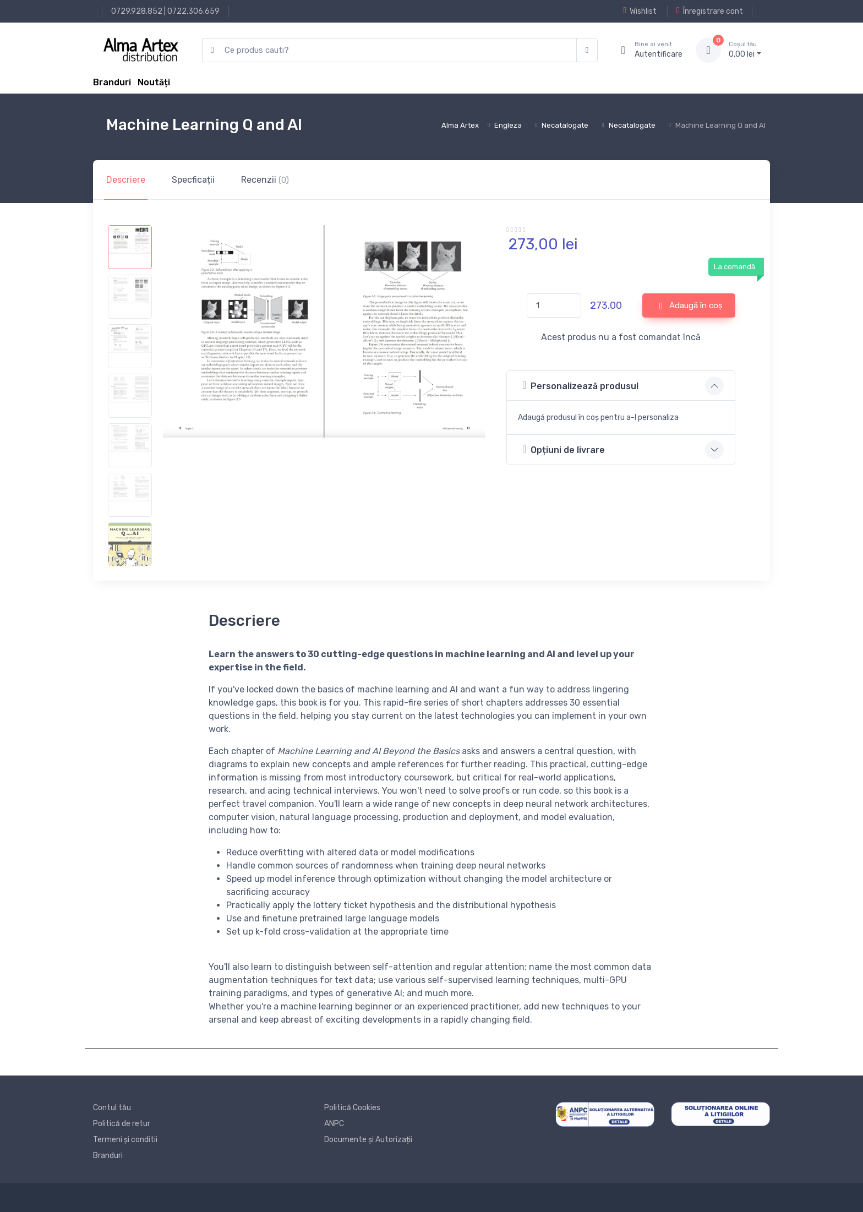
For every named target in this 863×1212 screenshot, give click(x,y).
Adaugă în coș (691, 306)
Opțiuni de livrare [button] (563, 449)
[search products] (389, 50)
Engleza (508, 125)
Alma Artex (460, 125)
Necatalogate (565, 125)
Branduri (112, 82)
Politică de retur (121, 1123)
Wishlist (640, 11)
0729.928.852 (136, 11)
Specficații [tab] (193, 179)
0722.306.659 (193, 11)
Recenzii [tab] (265, 179)
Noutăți (154, 82)
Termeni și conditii (125, 1139)
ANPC (334, 1123)
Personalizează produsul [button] (580, 385)
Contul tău (112, 1107)
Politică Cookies (352, 1107)
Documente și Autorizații (368, 1139)
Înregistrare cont (709, 11)
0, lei (745, 49)
